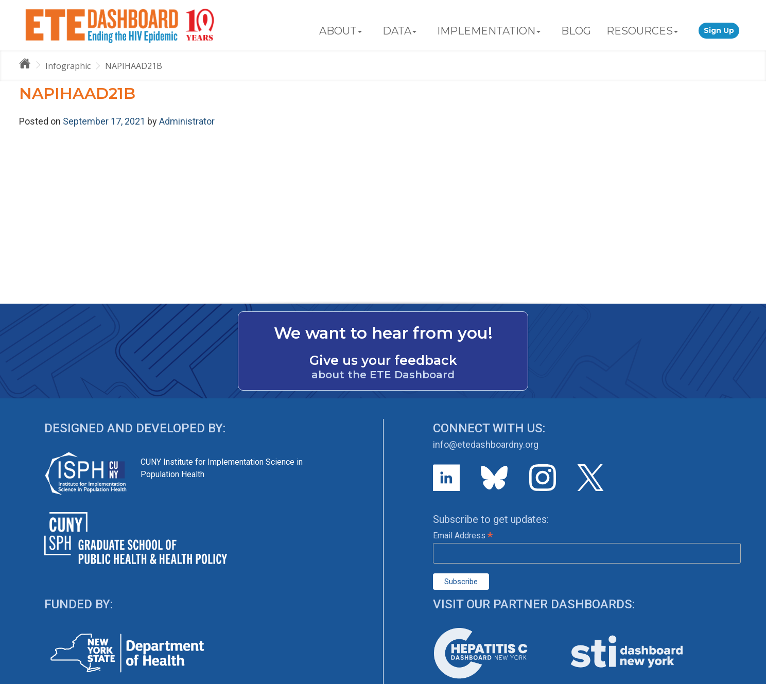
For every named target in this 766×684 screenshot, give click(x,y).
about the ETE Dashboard (383, 375)
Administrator (187, 121)
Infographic (68, 66)
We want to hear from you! (383, 333)
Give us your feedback (383, 360)
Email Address (463, 535)
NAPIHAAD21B (133, 66)
